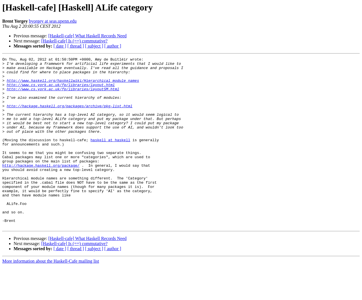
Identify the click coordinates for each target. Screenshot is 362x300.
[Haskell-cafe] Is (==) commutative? (74, 40)
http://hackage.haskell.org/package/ (40, 187)
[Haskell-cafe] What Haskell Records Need (87, 35)
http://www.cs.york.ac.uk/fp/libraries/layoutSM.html (63, 95)
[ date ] (59, 46)
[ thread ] (75, 46)
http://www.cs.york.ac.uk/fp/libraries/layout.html (61, 90)
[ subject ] (94, 46)
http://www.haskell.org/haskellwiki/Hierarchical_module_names (73, 85)
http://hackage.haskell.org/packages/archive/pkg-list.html (70, 116)
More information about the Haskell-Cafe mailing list (50, 295)
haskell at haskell (110, 156)
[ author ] (112, 46)
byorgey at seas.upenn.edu (53, 21)
